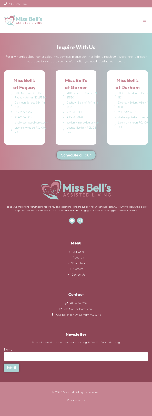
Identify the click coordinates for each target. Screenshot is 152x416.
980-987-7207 (127, 112)
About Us (78, 257)
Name (8, 349)
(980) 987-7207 (17, 3)
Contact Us (78, 274)
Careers (78, 269)
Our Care (78, 251)
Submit (11, 367)
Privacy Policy (76, 400)
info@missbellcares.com (78, 309)
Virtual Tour (78, 263)
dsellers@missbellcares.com (31, 122)
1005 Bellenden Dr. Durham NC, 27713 (78, 314)
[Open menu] (144, 20)
